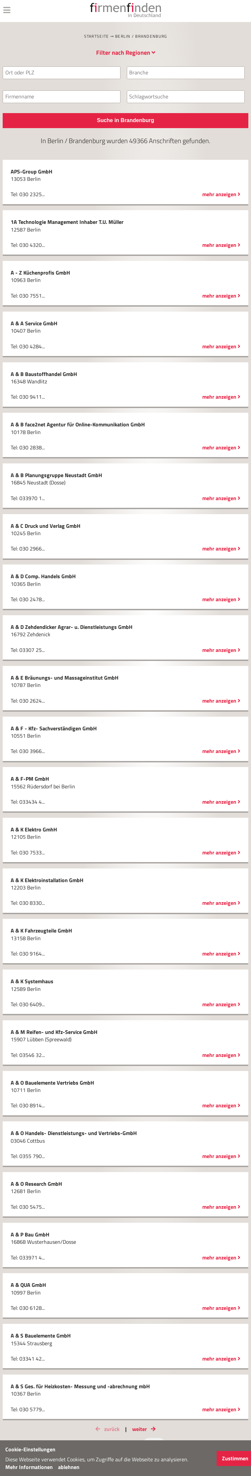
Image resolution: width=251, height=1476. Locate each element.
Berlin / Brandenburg (141, 36)
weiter (145, 1429)
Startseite (96, 36)
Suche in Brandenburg (125, 120)
